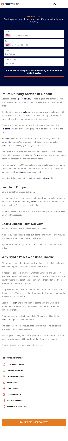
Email (7, 50)
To (6, 41)
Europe (37, 155)
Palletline (6, 129)
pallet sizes (21, 172)
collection (6, 145)
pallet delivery (24, 99)
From (7, 32)
